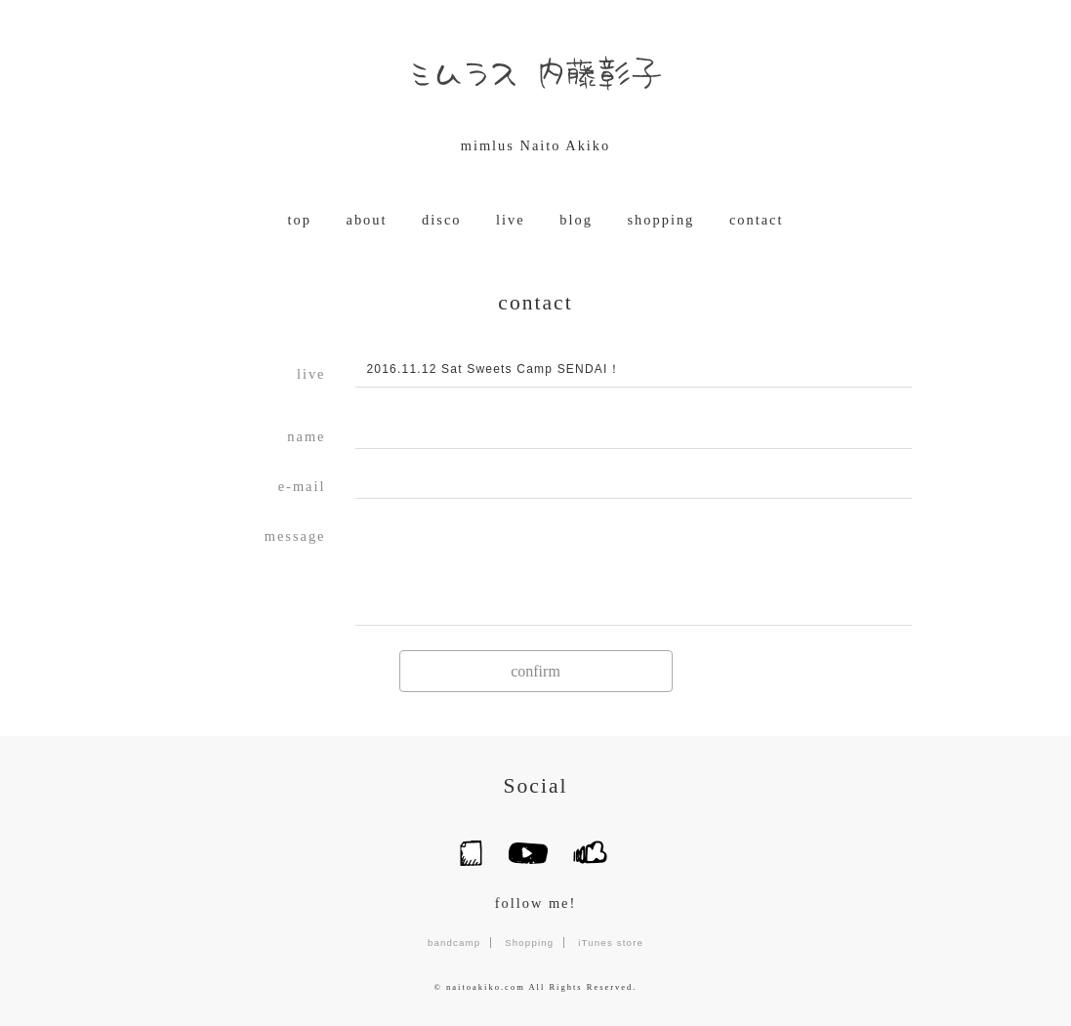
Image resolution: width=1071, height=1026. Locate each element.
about (367, 219)
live (510, 219)
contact (756, 219)
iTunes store (610, 942)
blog (576, 219)
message (295, 536)
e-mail (302, 486)
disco (441, 219)
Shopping (529, 942)
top (299, 219)
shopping (661, 219)
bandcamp (454, 942)
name (306, 436)
